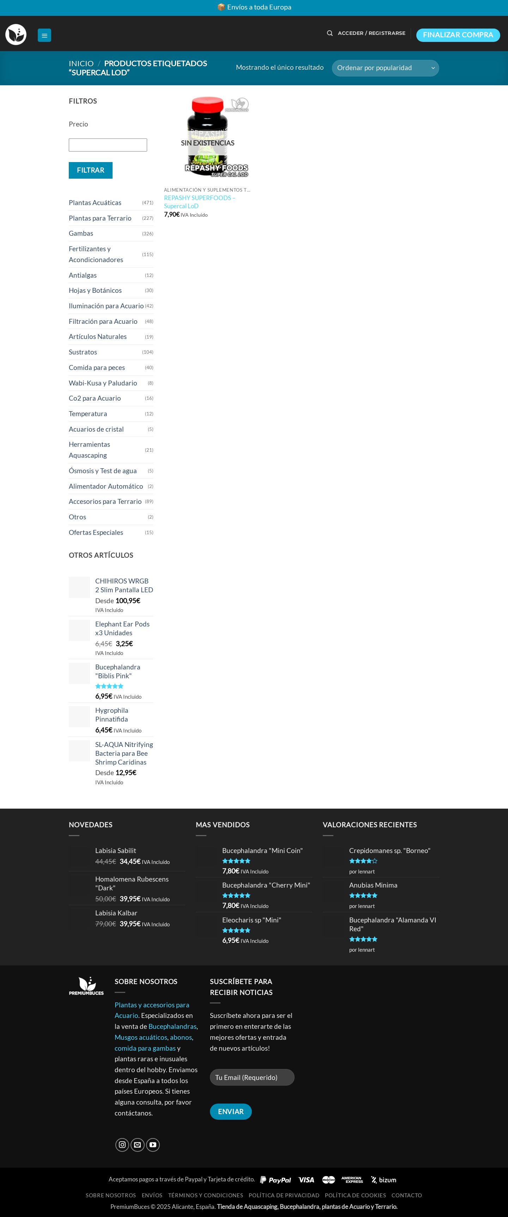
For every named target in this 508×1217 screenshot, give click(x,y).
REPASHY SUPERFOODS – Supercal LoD (199, 201)
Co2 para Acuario (95, 398)
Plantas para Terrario (100, 218)
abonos (181, 1037)
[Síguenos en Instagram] (122, 1145)
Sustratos (83, 352)
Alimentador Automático (106, 486)
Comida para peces (97, 367)
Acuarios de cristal (96, 429)
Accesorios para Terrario (105, 501)
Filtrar (90, 170)
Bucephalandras (172, 1026)
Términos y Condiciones (205, 1195)
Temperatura (88, 413)
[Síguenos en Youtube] (153, 1145)
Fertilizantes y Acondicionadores (96, 254)
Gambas (81, 233)
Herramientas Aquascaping (89, 449)
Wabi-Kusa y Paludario (103, 383)
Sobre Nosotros (111, 1195)
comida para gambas (145, 1048)
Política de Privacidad (284, 1195)
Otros (77, 517)
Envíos (152, 1195)
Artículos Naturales (98, 336)
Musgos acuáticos (141, 1037)
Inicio (81, 63)
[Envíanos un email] (138, 1145)
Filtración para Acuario (103, 321)
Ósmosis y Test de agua (103, 471)
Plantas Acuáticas (95, 202)
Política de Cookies (355, 1195)
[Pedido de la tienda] (385, 68)
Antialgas (83, 275)
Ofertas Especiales (96, 532)
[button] (44, 35)
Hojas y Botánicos (95, 290)
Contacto (407, 1195)
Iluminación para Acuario (106, 306)
